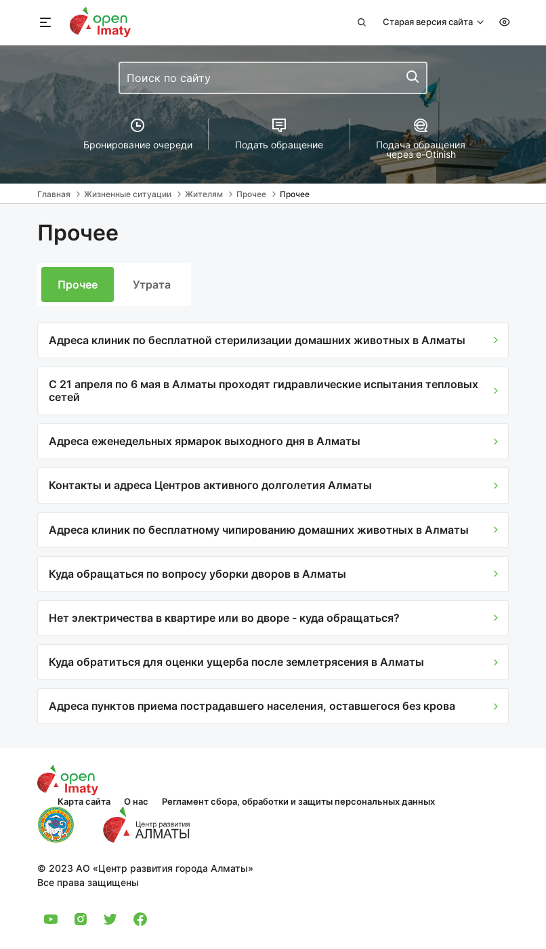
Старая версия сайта (429, 21)
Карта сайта (84, 801)
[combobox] (273, 78)
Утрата (152, 284)
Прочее (78, 284)
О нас (136, 801)
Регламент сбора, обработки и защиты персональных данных (298, 801)
